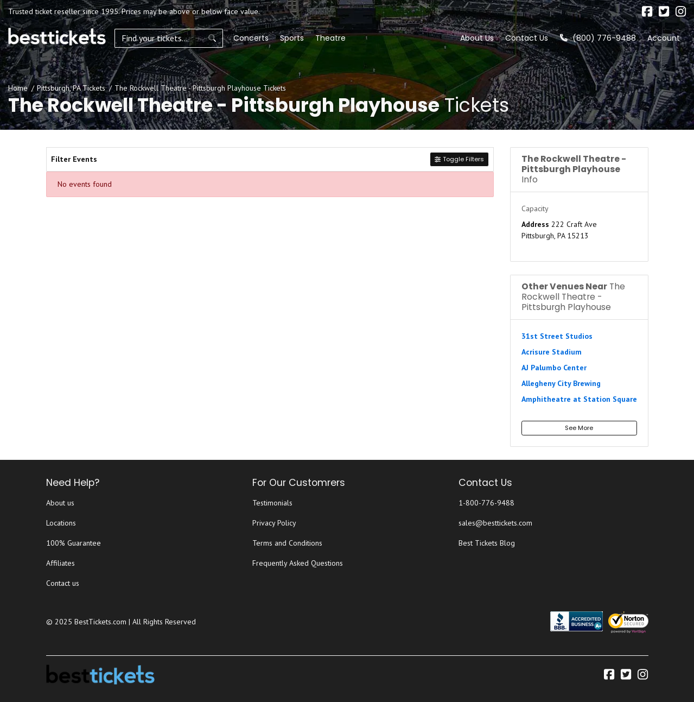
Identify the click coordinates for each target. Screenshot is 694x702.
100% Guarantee (73, 543)
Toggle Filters (459, 159)
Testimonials (272, 503)
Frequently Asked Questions (297, 563)
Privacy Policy (274, 523)
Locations (61, 523)
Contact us (62, 583)
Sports (292, 38)
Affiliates (60, 563)
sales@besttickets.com (495, 523)
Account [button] (663, 38)
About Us (477, 38)
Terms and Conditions (287, 543)
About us (60, 503)
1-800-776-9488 (486, 503)
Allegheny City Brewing (561, 383)
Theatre (330, 38)
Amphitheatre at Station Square (579, 399)
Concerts (251, 38)
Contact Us (526, 38)
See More (579, 427)
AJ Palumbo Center (554, 367)
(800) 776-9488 (598, 38)
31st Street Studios (557, 336)
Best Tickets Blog (487, 543)
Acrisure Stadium (551, 352)
